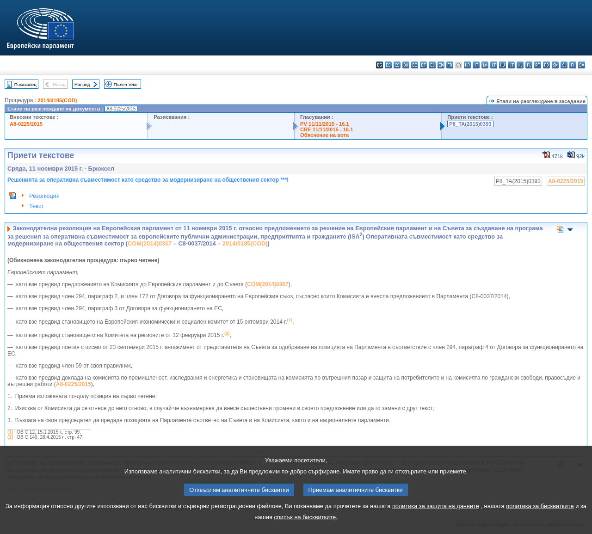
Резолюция (44, 195)
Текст (36, 206)
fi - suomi (572, 64)
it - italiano (476, 64)
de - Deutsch (414, 64)
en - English (441, 64)
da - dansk (405, 64)
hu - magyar (502, 64)
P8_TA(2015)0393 (470, 124)
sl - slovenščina (564, 64)
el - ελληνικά (432, 64)
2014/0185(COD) (57, 100)
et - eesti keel (423, 64)
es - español (388, 64)
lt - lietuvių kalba (493, 64)
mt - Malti (511, 64)
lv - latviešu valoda (484, 64)
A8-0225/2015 (26, 124)
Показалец (25, 84)
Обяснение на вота (324, 135)
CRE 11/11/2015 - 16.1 (326, 129)
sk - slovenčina (555, 64)
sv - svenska (581, 64)
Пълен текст (126, 84)
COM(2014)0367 (150, 243)
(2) (10, 437)
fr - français (449, 64)
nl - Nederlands (520, 64)
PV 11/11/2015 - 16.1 (324, 124)
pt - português (537, 64)
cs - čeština (397, 64)
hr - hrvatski (467, 64)
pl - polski (528, 64)
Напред (82, 84)
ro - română (546, 64)
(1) (10, 432)
